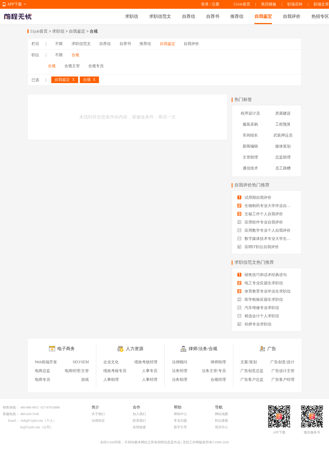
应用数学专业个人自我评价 (264, 230)
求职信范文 (160, 16)
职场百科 (295, 4)
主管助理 (250, 157)
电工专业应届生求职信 (260, 283)
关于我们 (98, 414)
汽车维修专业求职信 (258, 308)
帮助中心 (180, 414)
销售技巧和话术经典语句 (262, 275)
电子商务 (66, 348)
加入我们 (139, 414)
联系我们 (139, 420)
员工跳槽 (283, 168)
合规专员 (96, 66)
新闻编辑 (250, 146)
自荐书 (212, 16)
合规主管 (72, 66)
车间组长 (250, 135)
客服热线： (11, 414)
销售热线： (11, 407)
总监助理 (283, 157)
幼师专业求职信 (254, 324)
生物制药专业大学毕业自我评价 (266, 206)
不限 (59, 44)
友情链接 (139, 427)
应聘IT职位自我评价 (258, 247)
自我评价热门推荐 (252, 185)
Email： (13, 420)
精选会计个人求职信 (258, 316)
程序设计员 (250, 113)
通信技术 (250, 168)
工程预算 (283, 124)
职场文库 (321, 4)
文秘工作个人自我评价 (260, 214)
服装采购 (250, 124)
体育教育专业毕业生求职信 (264, 291)
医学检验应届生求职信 (260, 299)
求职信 (131, 16)
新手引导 (180, 427)
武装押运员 (283, 135)
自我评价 (291, 16)
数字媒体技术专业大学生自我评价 (266, 239)
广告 (271, 348)
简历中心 (221, 427)
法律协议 (98, 420)
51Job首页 (241, 4)
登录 (205, 4)
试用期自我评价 (254, 197)
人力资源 (134, 348)
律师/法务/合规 (203, 348)
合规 (75, 55)
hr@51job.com (30, 427)
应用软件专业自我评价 (260, 222)
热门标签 (243, 99)
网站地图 (221, 414)
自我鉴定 (263, 16)
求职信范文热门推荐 (254, 262)
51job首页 (39, 31)
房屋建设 (283, 113)
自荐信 (188, 16)
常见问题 (180, 420)
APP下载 (14, 4)
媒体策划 (283, 146)
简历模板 (268, 4)
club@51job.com (31, 420)
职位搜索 (221, 420)
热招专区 (320, 16)
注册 (215, 4)
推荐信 (236, 16)
